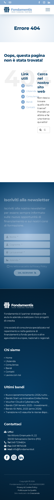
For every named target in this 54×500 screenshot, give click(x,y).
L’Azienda (31, 91)
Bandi (29, 102)
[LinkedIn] (21, 457)
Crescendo (35, 493)
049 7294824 (5, 2)
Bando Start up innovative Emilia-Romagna (28, 398)
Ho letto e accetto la (28, 267)
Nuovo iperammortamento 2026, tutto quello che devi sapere (28, 395)
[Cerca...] (43, 130)
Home (29, 86)
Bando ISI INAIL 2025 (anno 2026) (24, 408)
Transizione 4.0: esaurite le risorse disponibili (28, 412)
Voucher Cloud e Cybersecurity (22, 402)
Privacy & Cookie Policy (27, 487)
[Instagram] (14, 457)
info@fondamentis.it (10, 2)
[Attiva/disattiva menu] (48, 9)
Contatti (30, 107)
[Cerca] (40, 130)
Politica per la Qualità (27, 490)
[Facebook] (7, 457)
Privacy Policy (39, 267)
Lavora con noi (13, 375)
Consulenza (32, 96)
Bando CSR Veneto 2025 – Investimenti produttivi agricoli (28, 405)
